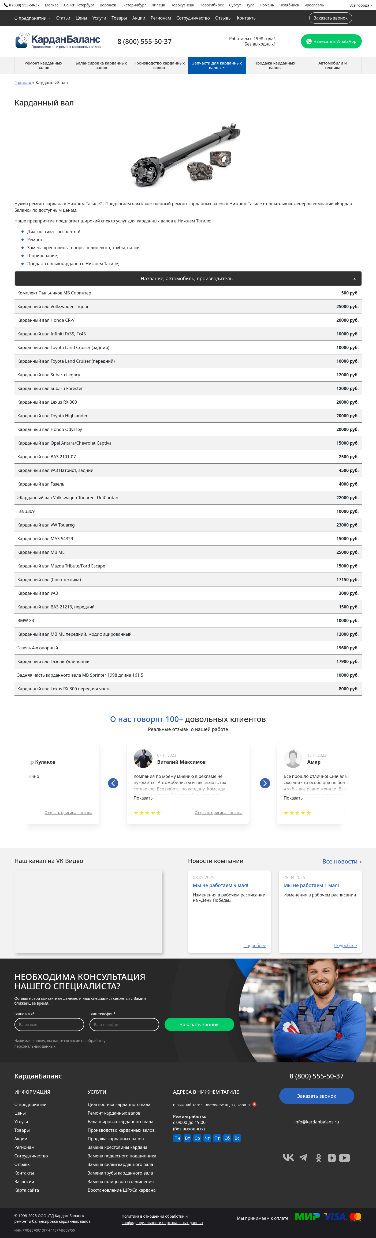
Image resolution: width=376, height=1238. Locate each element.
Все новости (340, 861)
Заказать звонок (331, 18)
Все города (359, 5)
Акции (138, 18)
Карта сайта (26, 1190)
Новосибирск (212, 4)
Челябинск (289, 4)
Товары (119, 18)
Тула (250, 4)
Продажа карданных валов (116, 1139)
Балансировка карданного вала (120, 1122)
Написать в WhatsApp (331, 41)
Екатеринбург (133, 4)
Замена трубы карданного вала (120, 1173)
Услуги (99, 18)
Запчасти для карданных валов (217, 65)
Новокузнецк (182, 4)
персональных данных (34, 1046)
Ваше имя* (24, 1013)
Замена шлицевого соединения (121, 1181)
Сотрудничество (193, 18)
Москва (51, 4)
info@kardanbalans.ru (316, 1122)
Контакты (246, 18)
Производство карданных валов (121, 1130)
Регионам (161, 18)
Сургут (235, 4)
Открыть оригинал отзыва (68, 812)
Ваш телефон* (103, 1013)
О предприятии (31, 18)
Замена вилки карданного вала (120, 1164)
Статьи (63, 18)
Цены (81, 18)
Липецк (158, 4)
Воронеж (108, 4)
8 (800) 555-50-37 (21, 4)
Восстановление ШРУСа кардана (122, 1190)
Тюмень (267, 4)
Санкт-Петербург (79, 4)
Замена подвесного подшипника (122, 1156)
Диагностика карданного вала (119, 1104)
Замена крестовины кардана (117, 1147)
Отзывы (223, 18)
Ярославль (314, 4)
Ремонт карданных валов (114, 1113)
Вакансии (24, 1181)
